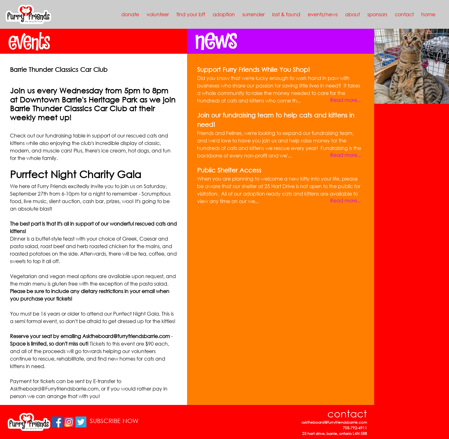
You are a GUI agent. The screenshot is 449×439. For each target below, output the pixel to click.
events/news (323, 14)
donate (130, 14)
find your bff (190, 14)
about (352, 14)
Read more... (345, 100)
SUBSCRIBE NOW (114, 420)
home (428, 14)
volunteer (158, 14)
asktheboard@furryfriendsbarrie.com (334, 422)
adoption (224, 14)
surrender (253, 14)
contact (404, 14)
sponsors (377, 14)
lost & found (286, 14)
